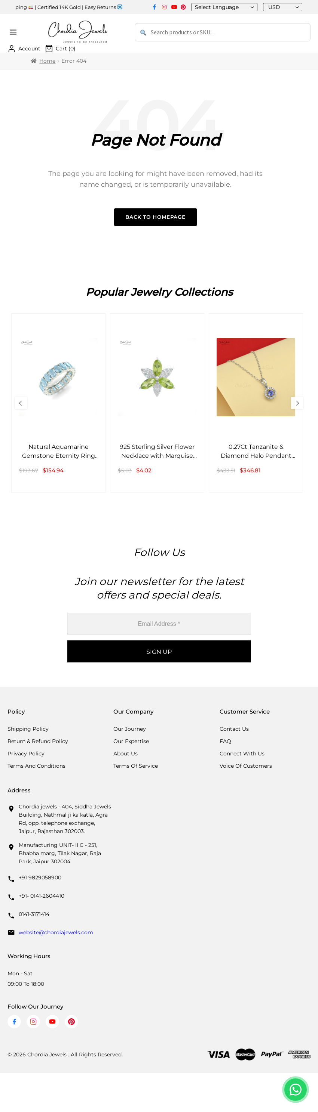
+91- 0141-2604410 (41, 895)
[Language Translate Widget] (221, 7)
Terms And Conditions (36, 765)
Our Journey (129, 729)
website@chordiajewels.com (56, 932)
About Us (125, 753)
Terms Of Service (135, 765)
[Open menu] (14, 32)
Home (47, 61)
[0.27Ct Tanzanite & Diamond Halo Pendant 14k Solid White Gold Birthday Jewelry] (256, 403)
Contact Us (234, 729)
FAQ (225, 741)
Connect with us (242, 753)
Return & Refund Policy (37, 741)
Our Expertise (131, 741)
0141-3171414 (34, 914)
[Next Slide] (297, 403)
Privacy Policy (26, 753)
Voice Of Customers (246, 765)
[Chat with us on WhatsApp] (295, 1089)
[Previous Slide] (21, 403)
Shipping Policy (28, 729)
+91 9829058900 (40, 877)
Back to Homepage (155, 217)
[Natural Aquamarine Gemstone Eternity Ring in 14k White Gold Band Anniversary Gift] (58, 403)
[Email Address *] (159, 624)
